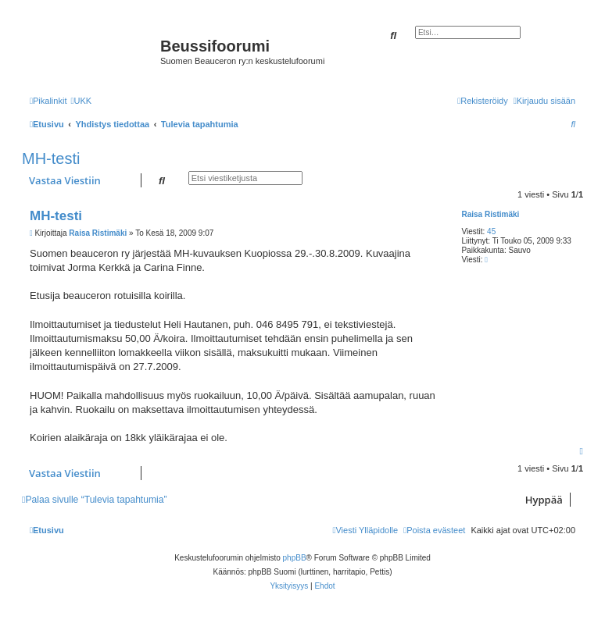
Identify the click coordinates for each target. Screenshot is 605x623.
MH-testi (51, 158)
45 (491, 231)
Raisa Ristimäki (490, 214)
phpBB (294, 558)
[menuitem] (80, 100)
